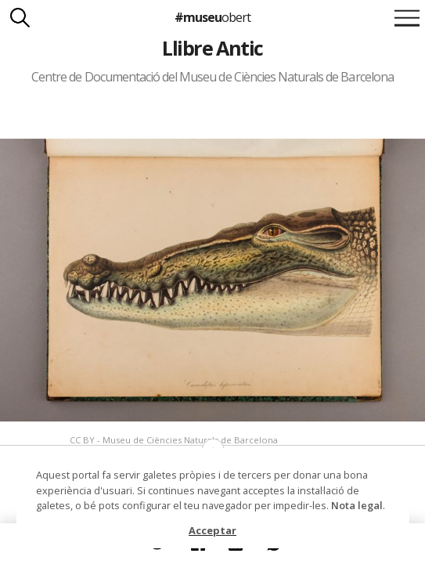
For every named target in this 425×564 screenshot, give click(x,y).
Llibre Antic (212, 47)
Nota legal (357, 505)
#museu (212, 17)
